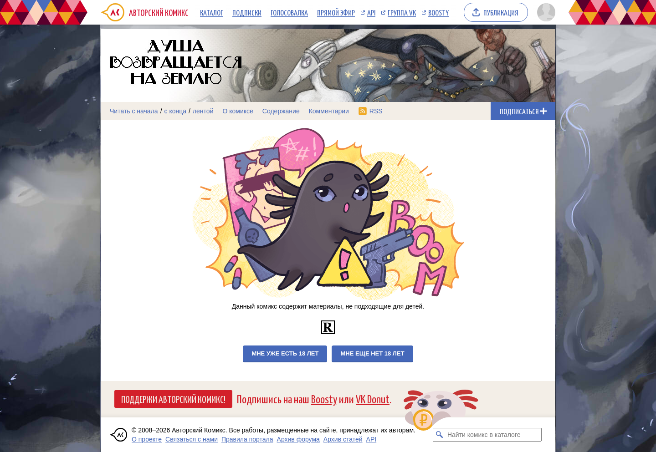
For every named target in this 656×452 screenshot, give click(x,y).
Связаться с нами (191, 439)
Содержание (281, 111)
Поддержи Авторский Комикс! (173, 399)
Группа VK (402, 12)
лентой (203, 111)
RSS (376, 111)
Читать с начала (134, 111)
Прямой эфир (336, 12)
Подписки (246, 12)
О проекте (147, 439)
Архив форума (298, 439)
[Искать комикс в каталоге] (439, 434)
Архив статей (343, 439)
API (371, 12)
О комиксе (237, 111)
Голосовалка (289, 12)
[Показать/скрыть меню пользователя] (544, 12)
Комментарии (329, 111)
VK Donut (373, 398)
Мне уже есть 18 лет (284, 353)
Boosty (438, 12)
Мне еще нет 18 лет (372, 353)
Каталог (211, 12)
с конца (175, 111)
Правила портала (247, 439)
